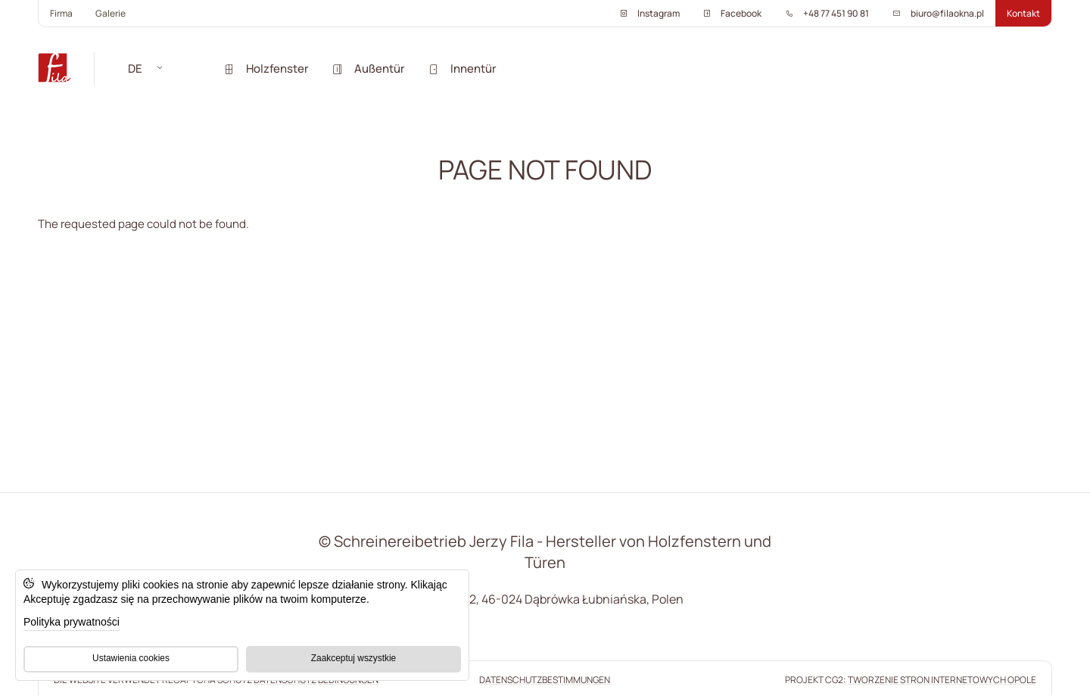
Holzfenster (266, 68)
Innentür (462, 68)
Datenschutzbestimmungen (544, 679)
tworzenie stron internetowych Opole (942, 679)
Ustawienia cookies (131, 658)
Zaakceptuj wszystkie (353, 658)
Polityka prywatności (71, 622)
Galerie (110, 13)
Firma (61, 13)
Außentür (368, 68)
